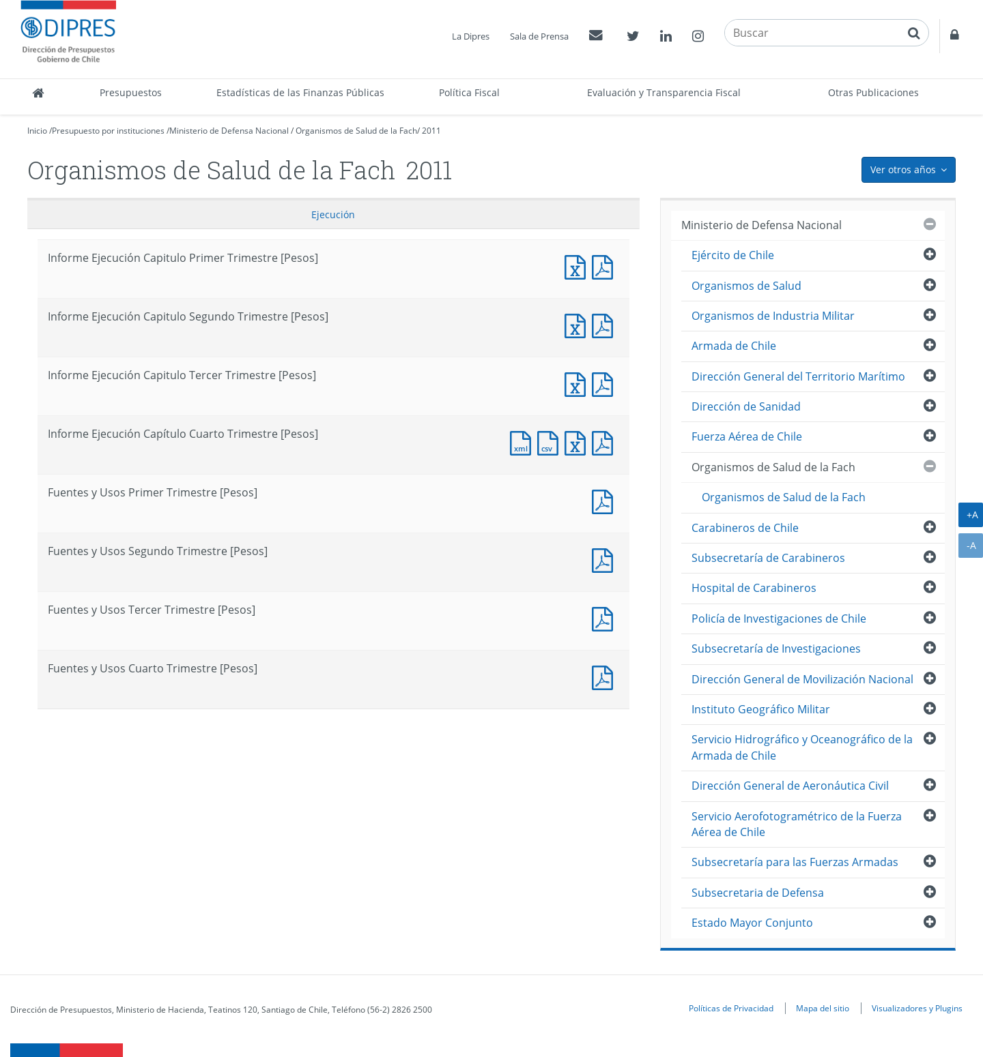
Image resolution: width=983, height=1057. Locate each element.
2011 (431, 130)
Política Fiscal (469, 92)
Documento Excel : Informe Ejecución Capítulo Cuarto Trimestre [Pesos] (578, 441)
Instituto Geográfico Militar (761, 709)
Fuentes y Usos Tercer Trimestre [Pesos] (605, 617)
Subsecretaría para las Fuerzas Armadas (795, 861)
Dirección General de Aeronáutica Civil (790, 785)
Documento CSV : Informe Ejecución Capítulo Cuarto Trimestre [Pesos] (551, 441)
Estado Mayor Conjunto (752, 922)
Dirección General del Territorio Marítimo (798, 376)
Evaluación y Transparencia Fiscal (664, 92)
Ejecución (333, 214)
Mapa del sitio (822, 1007)
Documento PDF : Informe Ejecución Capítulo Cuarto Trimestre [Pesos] (605, 441)
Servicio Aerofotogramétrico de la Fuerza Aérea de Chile (797, 824)
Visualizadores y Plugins (917, 1007)
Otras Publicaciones (873, 92)
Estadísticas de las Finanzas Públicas (300, 92)
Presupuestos (131, 92)
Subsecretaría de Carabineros (768, 557)
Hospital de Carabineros (754, 587)
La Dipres (470, 36)
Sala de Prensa (539, 36)
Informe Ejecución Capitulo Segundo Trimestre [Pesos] (578, 324)
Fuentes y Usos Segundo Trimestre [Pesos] (605, 559)
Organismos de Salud (746, 285)
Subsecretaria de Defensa (758, 892)
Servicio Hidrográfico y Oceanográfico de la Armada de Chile (802, 747)
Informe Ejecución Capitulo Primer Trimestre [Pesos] (578, 265)
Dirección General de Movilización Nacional (802, 679)
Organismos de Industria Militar (773, 315)
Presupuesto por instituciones (108, 130)
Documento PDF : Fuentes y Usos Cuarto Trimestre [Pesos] (605, 676)
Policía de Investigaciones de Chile (779, 618)
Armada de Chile (734, 345)
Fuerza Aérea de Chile (747, 436)
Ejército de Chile (733, 255)
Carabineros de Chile (745, 527)
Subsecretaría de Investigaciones (776, 648)
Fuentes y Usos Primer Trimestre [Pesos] (605, 500)
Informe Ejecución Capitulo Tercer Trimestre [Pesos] (578, 383)
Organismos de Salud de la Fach (356, 130)
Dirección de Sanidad (746, 406)
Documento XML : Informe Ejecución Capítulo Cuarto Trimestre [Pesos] (523, 441)
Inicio (37, 130)
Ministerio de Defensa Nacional (229, 130)
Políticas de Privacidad (731, 1007)
